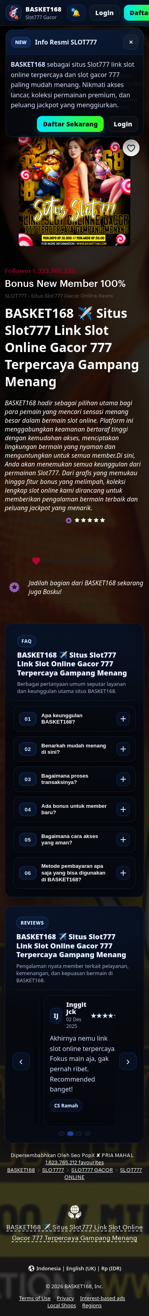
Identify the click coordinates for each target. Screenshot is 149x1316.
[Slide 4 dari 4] (88, 1134)
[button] (74, 1267)
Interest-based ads (102, 1298)
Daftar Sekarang (70, 124)
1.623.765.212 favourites (74, 1162)
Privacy (65, 1298)
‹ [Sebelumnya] (21, 1061)
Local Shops (61, 1305)
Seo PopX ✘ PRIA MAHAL (74, 561)
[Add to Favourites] (131, 147)
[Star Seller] (68, 520)
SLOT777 (53, 1170)
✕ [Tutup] (131, 42)
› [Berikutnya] (128, 1061)
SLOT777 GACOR (92, 1170)
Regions (92, 1305)
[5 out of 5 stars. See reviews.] (91, 519)
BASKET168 (21, 1170)
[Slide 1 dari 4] (61, 1134)
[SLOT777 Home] (34, 13)
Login (104, 12)
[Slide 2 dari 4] (70, 1134)
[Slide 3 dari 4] (79, 1134)
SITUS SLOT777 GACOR (34, 520)
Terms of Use (34, 1298)
